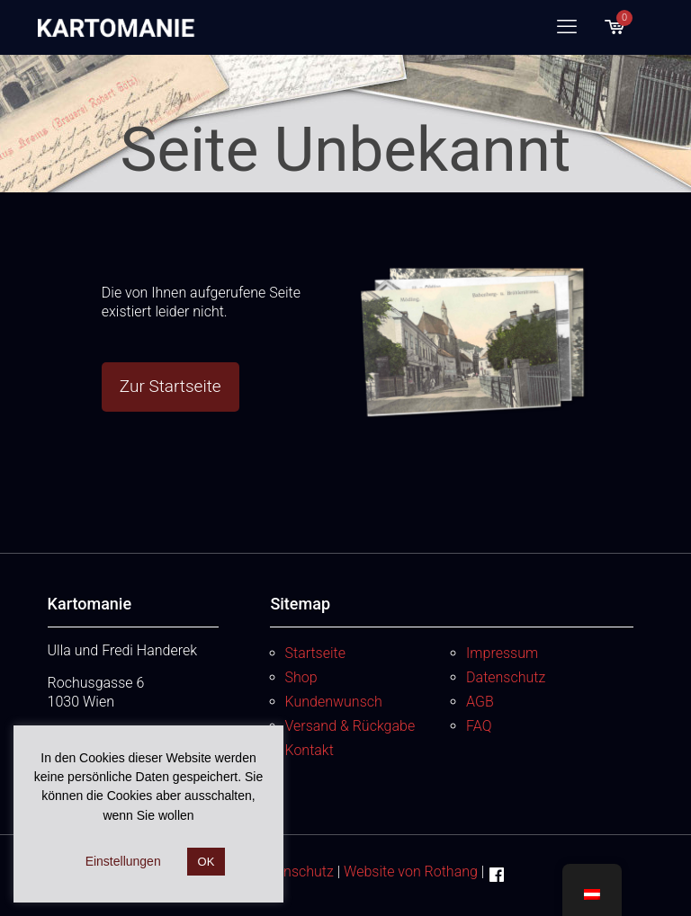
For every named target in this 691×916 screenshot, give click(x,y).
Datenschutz (505, 677)
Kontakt (309, 750)
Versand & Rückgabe (350, 725)
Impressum (502, 653)
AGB (480, 701)
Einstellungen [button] (123, 861)
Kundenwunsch (333, 701)
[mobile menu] (567, 27)
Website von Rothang (411, 871)
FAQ (478, 725)
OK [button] (206, 861)
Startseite (315, 653)
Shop (301, 677)
